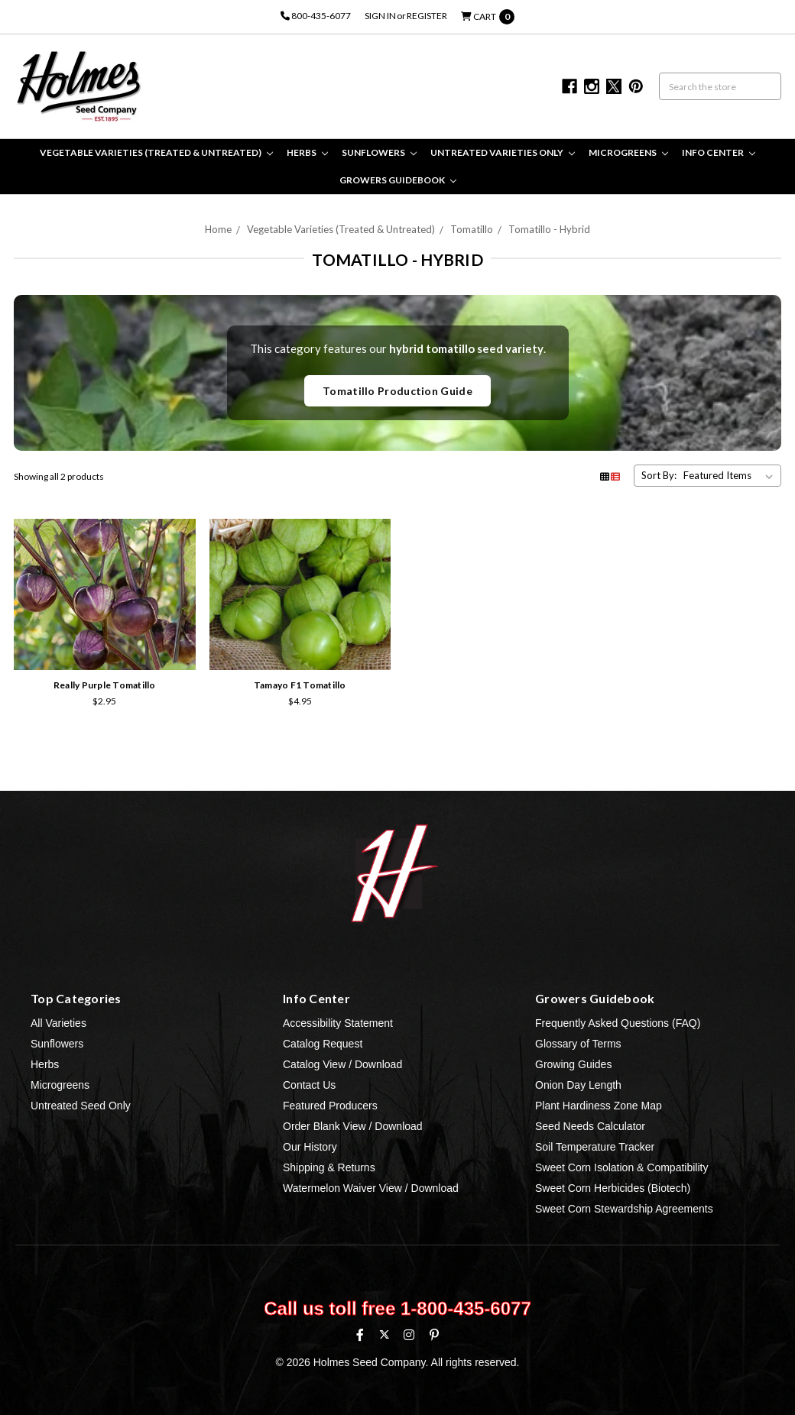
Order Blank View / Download (353, 1126)
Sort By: (659, 475)
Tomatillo (471, 229)
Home (218, 229)
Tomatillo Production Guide (397, 390)
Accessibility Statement (338, 1023)
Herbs (307, 152)
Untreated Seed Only (81, 1105)
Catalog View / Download (342, 1064)
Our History (310, 1147)
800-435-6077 (316, 15)
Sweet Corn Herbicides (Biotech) (612, 1188)
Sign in (380, 15)
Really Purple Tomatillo (105, 685)
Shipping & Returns (329, 1167)
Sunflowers (379, 152)
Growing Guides (573, 1064)
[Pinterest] (434, 1335)
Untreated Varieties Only (502, 152)
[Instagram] (409, 1335)
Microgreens (628, 152)
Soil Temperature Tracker (594, 1147)
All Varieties (58, 1023)
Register (427, 15)
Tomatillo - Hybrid (549, 229)
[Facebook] (360, 1335)
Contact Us (309, 1085)
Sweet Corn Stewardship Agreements (624, 1209)
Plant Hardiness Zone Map (598, 1105)
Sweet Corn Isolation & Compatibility (621, 1167)
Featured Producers (330, 1105)
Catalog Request (322, 1044)
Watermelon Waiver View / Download (371, 1188)
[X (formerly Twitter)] (384, 1334)
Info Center (718, 152)
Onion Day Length (578, 1085)
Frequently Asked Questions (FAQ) (617, 1023)
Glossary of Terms (578, 1044)
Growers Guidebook (397, 180)
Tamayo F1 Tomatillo (300, 685)
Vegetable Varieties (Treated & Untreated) (156, 152)
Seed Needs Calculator (590, 1126)
